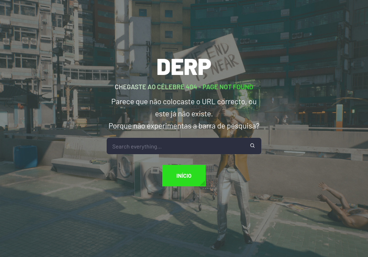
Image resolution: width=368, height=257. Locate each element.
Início (184, 175)
